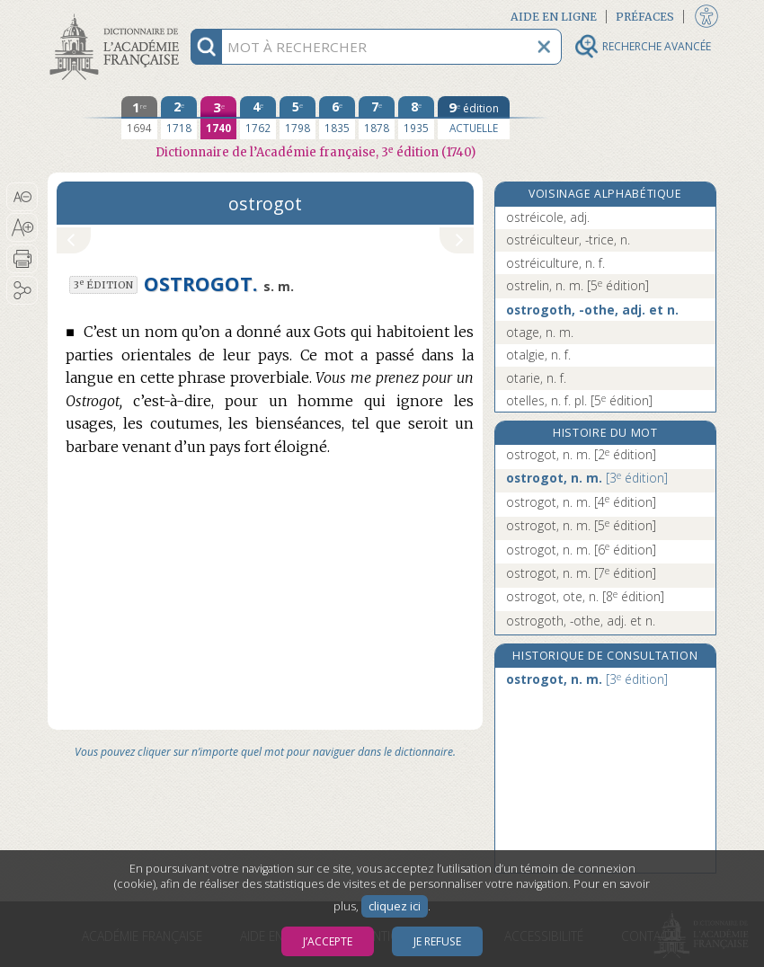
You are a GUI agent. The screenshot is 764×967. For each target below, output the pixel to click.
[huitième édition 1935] (416, 117)
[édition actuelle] (474, 117)
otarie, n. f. (536, 377)
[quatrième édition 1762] (258, 117)
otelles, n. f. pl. (579, 400)
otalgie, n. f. (538, 354)
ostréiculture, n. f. (555, 262)
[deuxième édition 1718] (179, 117)
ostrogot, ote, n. (585, 596)
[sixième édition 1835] (337, 117)
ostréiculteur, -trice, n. (568, 239)
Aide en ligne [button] (554, 16)
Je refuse (437, 941)
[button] (22, 196)
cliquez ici (395, 906)
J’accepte (327, 941)
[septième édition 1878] (377, 117)
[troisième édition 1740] (218, 117)
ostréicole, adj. (548, 217)
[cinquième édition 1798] (297, 117)
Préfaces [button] (645, 16)
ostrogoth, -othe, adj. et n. (592, 309)
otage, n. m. (539, 332)
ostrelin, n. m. (577, 285)
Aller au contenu (118, 15)
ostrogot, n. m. (581, 454)
